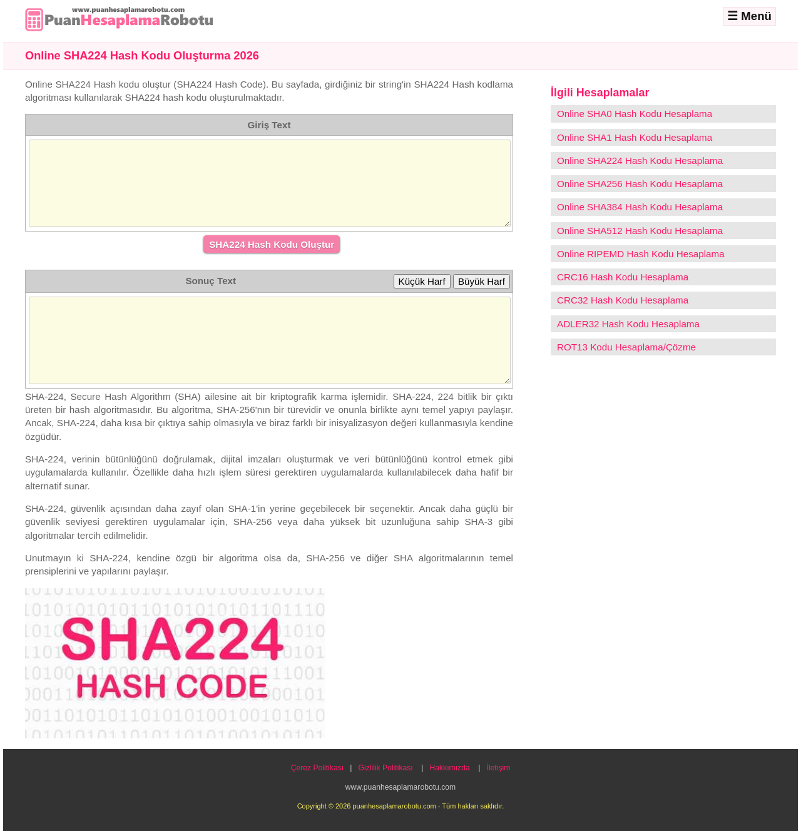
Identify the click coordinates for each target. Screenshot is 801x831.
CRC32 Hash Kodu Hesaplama (622, 300)
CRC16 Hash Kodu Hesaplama (622, 277)
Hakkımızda (450, 767)
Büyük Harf (481, 281)
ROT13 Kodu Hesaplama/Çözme (626, 347)
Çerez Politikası (317, 767)
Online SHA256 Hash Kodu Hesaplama (640, 183)
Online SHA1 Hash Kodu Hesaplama (634, 137)
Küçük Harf (422, 281)
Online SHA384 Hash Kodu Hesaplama (640, 206)
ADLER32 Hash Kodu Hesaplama (628, 324)
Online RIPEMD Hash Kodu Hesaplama (641, 253)
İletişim (499, 767)
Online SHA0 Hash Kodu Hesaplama (634, 113)
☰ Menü (749, 16)
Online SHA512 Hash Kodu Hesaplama (640, 230)
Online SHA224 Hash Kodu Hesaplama (640, 160)
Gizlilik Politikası (386, 767)
